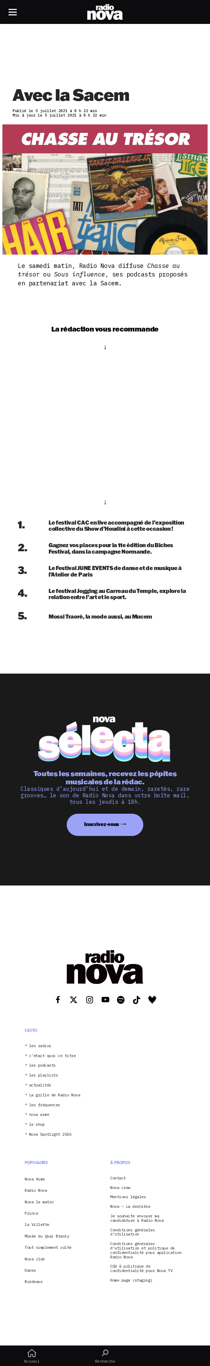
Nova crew (120, 1188)
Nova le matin (39, 1201)
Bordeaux (33, 1281)
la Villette (37, 1224)
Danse (30, 1270)
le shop (37, 1124)
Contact (118, 1178)
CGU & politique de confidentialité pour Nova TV (141, 1268)
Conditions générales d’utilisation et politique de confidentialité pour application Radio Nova (145, 1250)
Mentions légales (128, 1197)
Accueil (31, 1356)
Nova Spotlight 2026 (50, 1134)
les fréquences (44, 1105)
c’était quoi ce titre (52, 1056)
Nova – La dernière (130, 1206)
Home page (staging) (131, 1280)
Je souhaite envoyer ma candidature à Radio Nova (136, 1218)
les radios (40, 1046)
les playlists (43, 1075)
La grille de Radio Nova (54, 1095)
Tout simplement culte (48, 1247)
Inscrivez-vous (101, 824)
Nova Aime (35, 1178)
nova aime (39, 1114)
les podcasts (42, 1065)
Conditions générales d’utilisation (132, 1232)
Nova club (35, 1258)
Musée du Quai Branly (47, 1236)
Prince (31, 1213)
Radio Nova (36, 1190)
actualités (40, 1085)
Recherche (105, 1356)
